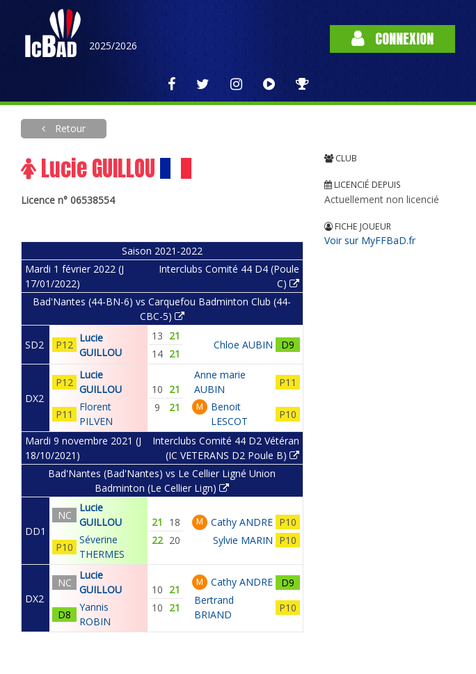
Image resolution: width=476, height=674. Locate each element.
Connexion (392, 38)
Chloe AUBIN (243, 344)
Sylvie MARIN (243, 540)
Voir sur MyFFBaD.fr (369, 240)
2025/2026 (113, 45)
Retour (69, 128)
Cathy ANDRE (242, 522)
